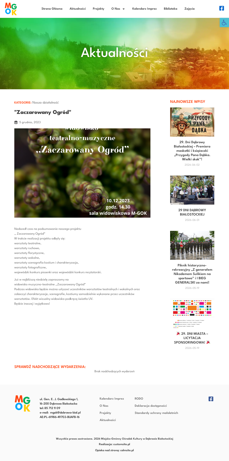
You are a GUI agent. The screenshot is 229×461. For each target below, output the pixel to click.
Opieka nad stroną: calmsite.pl (114, 450)
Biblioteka (170, 8)
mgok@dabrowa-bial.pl (65, 412)
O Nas (118, 9)
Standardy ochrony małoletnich (156, 413)
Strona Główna (52, 8)
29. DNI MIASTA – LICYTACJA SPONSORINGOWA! (192, 338)
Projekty (98, 8)
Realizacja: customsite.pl (114, 444)
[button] (224, 22)
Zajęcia (189, 8)
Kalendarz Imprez (144, 8)
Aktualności (78, 8)
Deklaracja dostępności (151, 405)
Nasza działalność (45, 102)
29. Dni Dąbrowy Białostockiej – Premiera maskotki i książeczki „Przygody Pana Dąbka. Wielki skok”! (192, 151)
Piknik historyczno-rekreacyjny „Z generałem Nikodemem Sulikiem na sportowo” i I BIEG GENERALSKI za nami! (192, 274)
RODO (139, 398)
